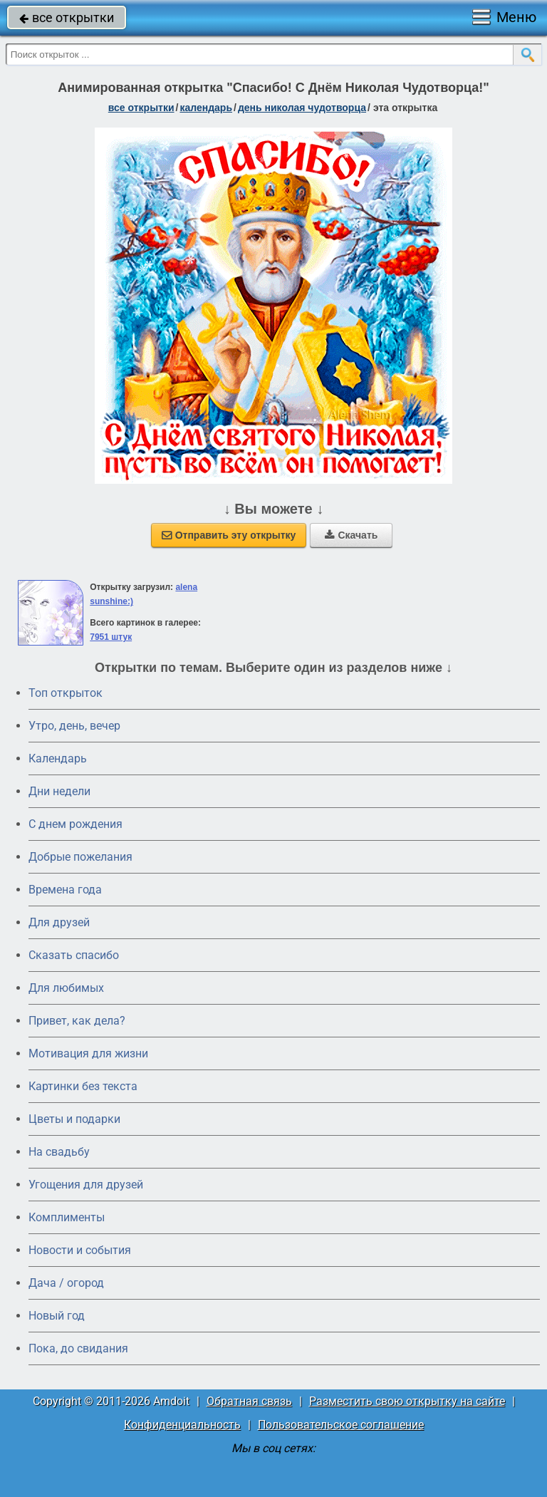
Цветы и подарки (74, 1119)
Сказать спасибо (73, 955)
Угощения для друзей (85, 1184)
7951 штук (111, 637)
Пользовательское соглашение (341, 1424)
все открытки (66, 17)
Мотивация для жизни (88, 1053)
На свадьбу (59, 1152)
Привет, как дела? (76, 1020)
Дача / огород (66, 1283)
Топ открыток (65, 693)
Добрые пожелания (80, 857)
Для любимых (66, 988)
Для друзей (59, 922)
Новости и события (79, 1250)
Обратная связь (249, 1401)
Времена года (65, 889)
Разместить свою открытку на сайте (407, 1401)
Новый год (56, 1315)
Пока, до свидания (78, 1348)
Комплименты (66, 1217)
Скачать (351, 535)
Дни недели (59, 791)
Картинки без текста (82, 1086)
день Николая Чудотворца (302, 107)
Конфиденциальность (182, 1424)
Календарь (205, 107)
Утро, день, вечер (74, 725)
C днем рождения (75, 824)
